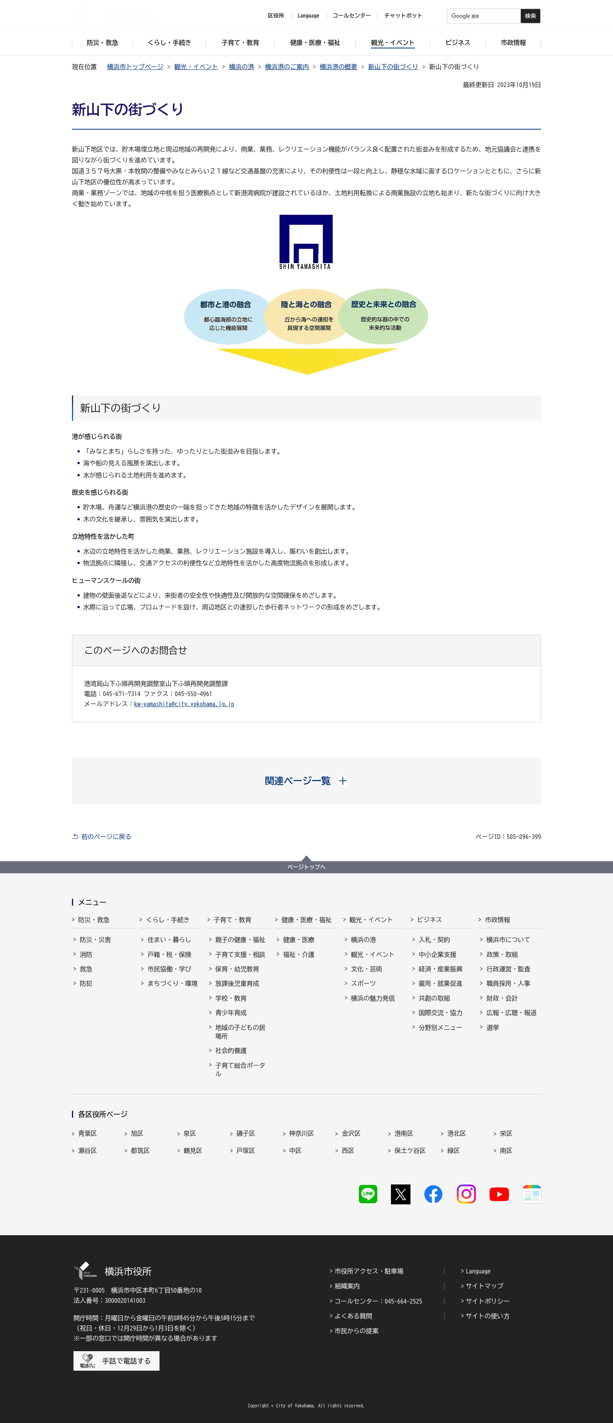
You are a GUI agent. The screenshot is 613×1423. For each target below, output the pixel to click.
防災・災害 (95, 940)
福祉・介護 (298, 954)
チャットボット (403, 15)
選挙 (492, 1027)
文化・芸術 (366, 969)
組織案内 (347, 1286)
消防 (86, 954)
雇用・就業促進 (440, 983)
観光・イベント (196, 67)
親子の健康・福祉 (240, 940)
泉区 (190, 1133)
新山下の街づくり (393, 67)
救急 (86, 969)
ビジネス (429, 920)
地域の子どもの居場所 (240, 1031)
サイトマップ (485, 1286)
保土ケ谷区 (410, 1150)
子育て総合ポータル (240, 1069)
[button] (306, 780)
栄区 (506, 1133)
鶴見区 (193, 1150)
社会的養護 (231, 1050)
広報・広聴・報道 (511, 1013)
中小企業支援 (437, 954)
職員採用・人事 (508, 983)
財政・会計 (502, 998)
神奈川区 (301, 1133)
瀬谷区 (87, 1150)
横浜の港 (241, 67)
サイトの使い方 (488, 1316)
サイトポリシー (488, 1301)
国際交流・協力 (440, 1013)
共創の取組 (434, 998)
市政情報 (497, 920)
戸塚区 (246, 1150)
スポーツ (363, 983)
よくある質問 (353, 1316)
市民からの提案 (356, 1331)
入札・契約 (434, 940)
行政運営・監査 (508, 969)
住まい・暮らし (169, 940)
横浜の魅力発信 (373, 998)
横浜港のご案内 (287, 67)
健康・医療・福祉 (306, 920)
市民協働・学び (169, 969)
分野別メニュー (440, 1027)
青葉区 (87, 1133)
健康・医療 (298, 940)
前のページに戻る (106, 836)
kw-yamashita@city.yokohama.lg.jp (184, 704)
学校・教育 (231, 998)
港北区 (456, 1133)
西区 (348, 1150)
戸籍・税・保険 (169, 954)
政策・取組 (502, 954)
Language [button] (308, 15)
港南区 (403, 1133)
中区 (295, 1150)
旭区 (137, 1133)
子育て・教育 (232, 920)
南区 (506, 1150)
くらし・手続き (168, 920)
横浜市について (508, 940)
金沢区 (351, 1133)
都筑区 (140, 1150)
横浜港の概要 (338, 67)
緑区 (453, 1150)
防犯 (86, 983)
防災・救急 (93, 920)
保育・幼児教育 (237, 969)
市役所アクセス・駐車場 (369, 1271)
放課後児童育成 (237, 983)
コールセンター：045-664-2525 (378, 1301)
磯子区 (246, 1133)
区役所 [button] (276, 15)
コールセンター (352, 15)
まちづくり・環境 (172, 983)
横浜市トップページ (135, 67)
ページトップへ (306, 867)
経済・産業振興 (440, 969)
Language (478, 1271)
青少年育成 (231, 1013)
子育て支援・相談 (240, 954)
